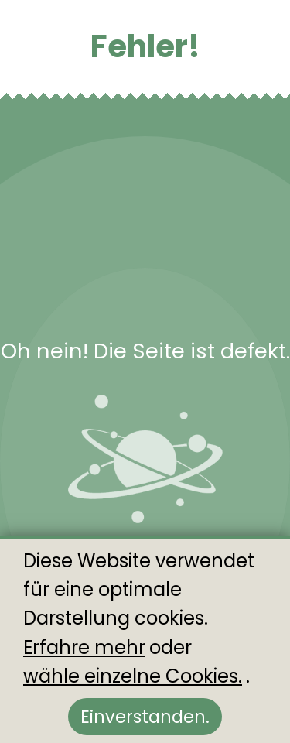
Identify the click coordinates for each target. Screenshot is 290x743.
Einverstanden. (145, 716)
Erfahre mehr (84, 647)
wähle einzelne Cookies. (132, 676)
